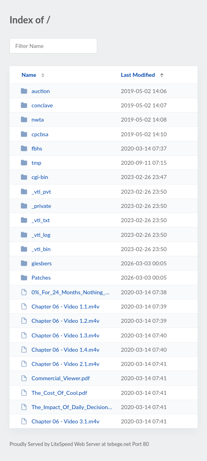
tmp (31, 162)
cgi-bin (34, 176)
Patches (36, 277)
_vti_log (35, 234)
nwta (32, 119)
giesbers (36, 263)
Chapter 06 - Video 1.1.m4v (60, 306)
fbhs (31, 148)
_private (36, 205)
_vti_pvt (36, 191)
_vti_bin (35, 249)
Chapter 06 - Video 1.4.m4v (60, 349)
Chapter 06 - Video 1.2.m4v (60, 320)
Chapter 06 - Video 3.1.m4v (60, 421)
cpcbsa (34, 134)
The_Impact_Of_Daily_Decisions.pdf (67, 407)
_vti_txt (35, 220)
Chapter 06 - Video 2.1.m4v (60, 363)
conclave (37, 105)
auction (35, 91)
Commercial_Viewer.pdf (55, 378)
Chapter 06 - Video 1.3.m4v (60, 335)
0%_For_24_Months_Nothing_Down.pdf (67, 292)
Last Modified (138, 74)
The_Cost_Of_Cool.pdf (54, 392)
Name (28, 74)
